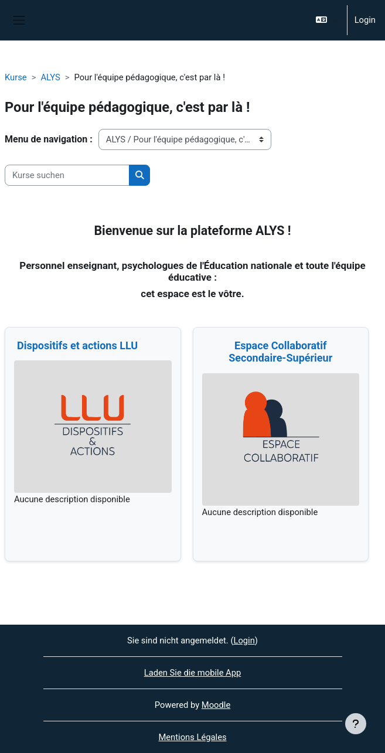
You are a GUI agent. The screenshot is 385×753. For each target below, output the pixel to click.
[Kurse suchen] (67, 175)
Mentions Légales (192, 737)
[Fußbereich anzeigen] (355, 723)
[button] (326, 20)
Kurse (16, 77)
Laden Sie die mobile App (192, 672)
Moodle (216, 705)
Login (365, 20)
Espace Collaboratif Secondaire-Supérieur (280, 351)
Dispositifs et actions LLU (77, 345)
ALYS (50, 77)
